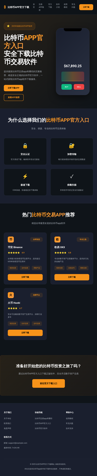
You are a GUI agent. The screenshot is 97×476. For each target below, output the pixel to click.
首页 (34, 5)
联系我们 (7, 423)
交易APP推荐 (41, 7)
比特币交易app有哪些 (43, 418)
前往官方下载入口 (48, 383)
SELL (79, 87)
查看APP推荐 (14, 97)
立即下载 (86, 7)
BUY (66, 87)
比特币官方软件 (41, 428)
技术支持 (69, 428)
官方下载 (50, 5)
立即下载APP (13, 88)
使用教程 (65, 5)
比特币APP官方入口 (43, 423)
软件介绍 (58, 5)
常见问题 (73, 5)
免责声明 (7, 428)
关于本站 (7, 418)
